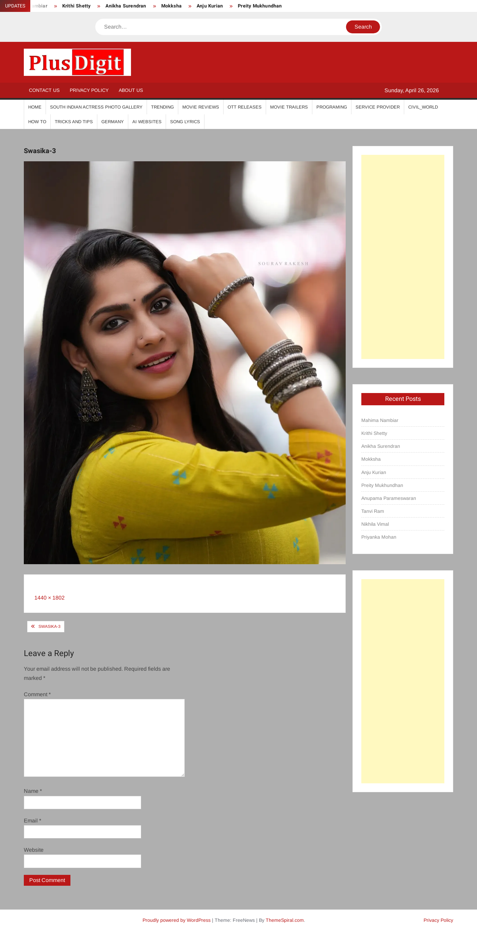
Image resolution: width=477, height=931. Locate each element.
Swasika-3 (49, 626)
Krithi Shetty (76, 6)
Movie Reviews (200, 107)
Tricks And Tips (74, 121)
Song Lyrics (185, 121)
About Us (131, 90)
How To (37, 121)
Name (33, 791)
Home (35, 107)
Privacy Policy (89, 90)
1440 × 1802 (49, 598)
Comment (37, 694)
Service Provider (378, 107)
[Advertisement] (402, 257)
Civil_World (423, 107)
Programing (331, 107)
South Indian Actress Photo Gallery (96, 107)
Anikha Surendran (125, 6)
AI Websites (147, 121)
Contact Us (44, 90)
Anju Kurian (210, 6)
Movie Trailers (289, 107)
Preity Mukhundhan (260, 6)
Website (34, 850)
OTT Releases (245, 107)
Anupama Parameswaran (388, 498)
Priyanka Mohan (378, 537)
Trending (162, 107)
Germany (112, 121)
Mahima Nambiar (379, 420)
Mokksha (171, 6)
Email (32, 820)
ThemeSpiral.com (285, 920)
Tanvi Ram (372, 511)
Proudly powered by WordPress (177, 920)
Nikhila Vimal (375, 524)
